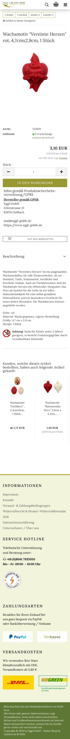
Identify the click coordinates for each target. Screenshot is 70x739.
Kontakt (8, 500)
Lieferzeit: (9, 134)
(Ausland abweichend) (43, 137)
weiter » (35, 14)
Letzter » (48, 14)
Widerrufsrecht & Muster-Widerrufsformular (34, 511)
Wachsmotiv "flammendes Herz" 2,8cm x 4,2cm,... (52, 408)
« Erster (9, 14)
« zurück (22, 14)
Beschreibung (13, 256)
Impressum (10, 494)
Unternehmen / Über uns (21, 528)
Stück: (7, 164)
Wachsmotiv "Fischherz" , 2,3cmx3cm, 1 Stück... (17, 408)
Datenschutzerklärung (18, 522)
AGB (6, 517)
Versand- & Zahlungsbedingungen (26, 505)
